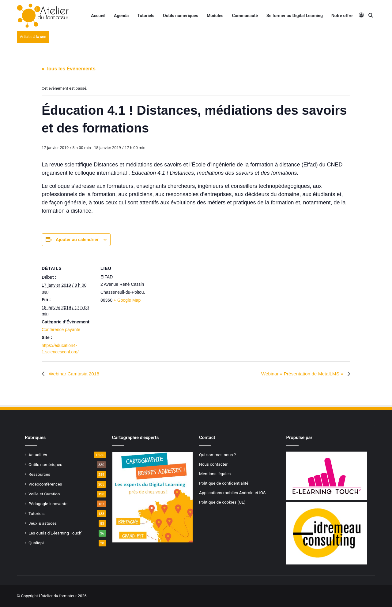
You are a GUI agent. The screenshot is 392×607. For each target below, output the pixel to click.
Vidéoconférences (45, 484)
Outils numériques (180, 15)
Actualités (37, 454)
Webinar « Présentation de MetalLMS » (301, 373)
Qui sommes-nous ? (217, 454)
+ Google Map (127, 300)
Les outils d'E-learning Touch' (55, 533)
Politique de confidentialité (223, 483)
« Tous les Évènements (69, 68)
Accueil (98, 15)
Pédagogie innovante (47, 503)
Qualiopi (36, 542)
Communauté (245, 15)
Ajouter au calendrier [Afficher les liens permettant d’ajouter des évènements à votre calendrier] (77, 239)
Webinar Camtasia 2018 (74, 373)
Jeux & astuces (42, 523)
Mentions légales (215, 473)
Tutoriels (145, 15)
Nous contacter (213, 464)
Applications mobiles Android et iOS (232, 492)
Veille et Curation (44, 493)
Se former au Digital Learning (294, 15)
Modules (215, 15)
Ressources (39, 474)
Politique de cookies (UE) (222, 502)
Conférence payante (61, 329)
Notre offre (341, 15)
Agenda (121, 15)
